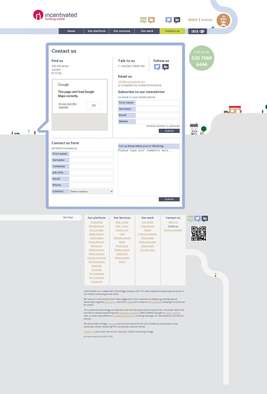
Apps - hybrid (122, 235)
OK (94, 105)
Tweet (168, 20)
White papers (147, 247)
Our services (121, 31)
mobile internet (172, 322)
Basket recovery (96, 243)
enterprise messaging (129, 322)
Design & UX (122, 239)
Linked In (176, 20)
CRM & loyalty (96, 247)
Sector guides (147, 255)
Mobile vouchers (96, 263)
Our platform (97, 31)
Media (122, 251)
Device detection (96, 251)
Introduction (96, 231)
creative (112, 333)
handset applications (123, 325)
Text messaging (96, 283)
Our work (147, 31)
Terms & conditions (173, 239)
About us (173, 231)
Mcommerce (96, 255)
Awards (147, 239)
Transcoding (96, 290)
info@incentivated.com (131, 81)
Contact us (172, 31)
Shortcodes (96, 279)
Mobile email (122, 255)
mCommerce (155, 311)
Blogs (143, 20)
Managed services (122, 247)
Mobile (192, 19)
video (151, 20)
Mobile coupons (96, 259)
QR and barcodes (96, 271)
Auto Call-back (97, 239)
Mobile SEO (122, 263)
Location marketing (96, 267)
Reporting (96, 275)
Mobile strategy (122, 267)
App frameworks (96, 235)
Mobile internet (122, 259)
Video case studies (147, 251)
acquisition (110, 311)
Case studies (148, 231)
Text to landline (96, 286)
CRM (122, 243)
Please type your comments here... (149, 177)
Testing (122, 271)
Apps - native (122, 231)
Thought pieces (147, 259)
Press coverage (147, 235)
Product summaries (147, 243)
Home (71, 31)
